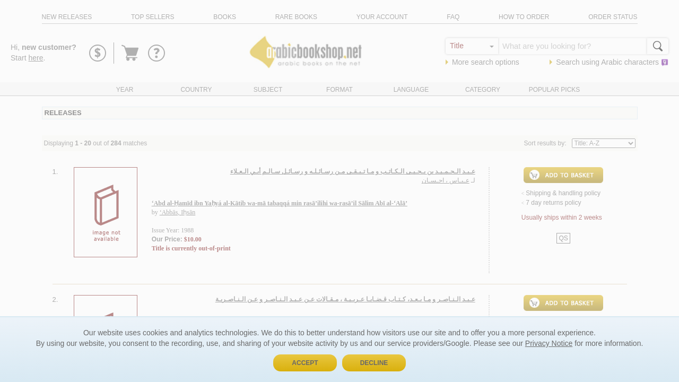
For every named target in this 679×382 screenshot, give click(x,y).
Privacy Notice (548, 343)
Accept (305, 363)
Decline (374, 363)
